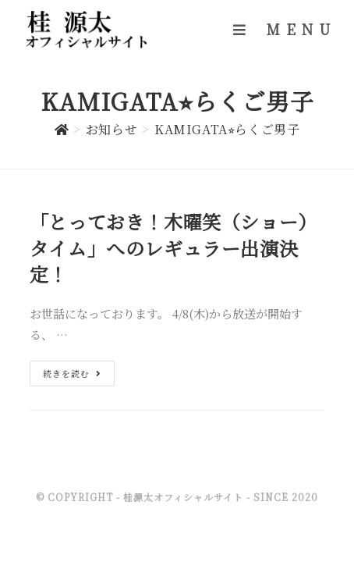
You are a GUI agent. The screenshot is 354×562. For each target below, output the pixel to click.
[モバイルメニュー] (284, 29)
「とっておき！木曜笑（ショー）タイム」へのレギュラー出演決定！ (173, 247)
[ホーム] (62, 129)
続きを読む (72, 373)
